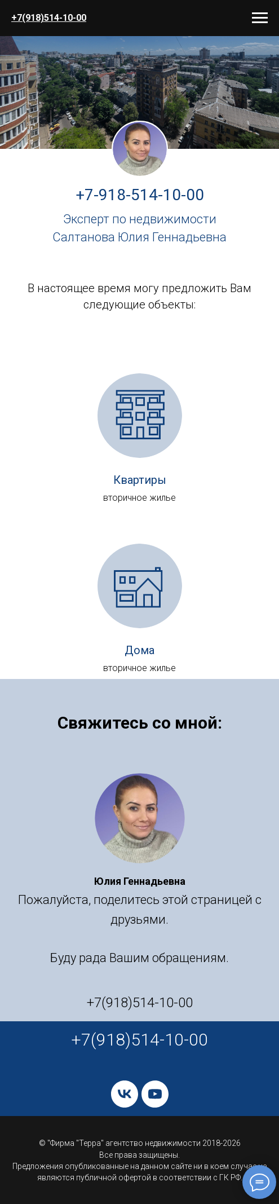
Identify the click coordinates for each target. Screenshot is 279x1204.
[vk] (124, 1094)
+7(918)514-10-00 (48, 17)
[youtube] (155, 1094)
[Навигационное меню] (260, 18)
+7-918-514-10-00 (140, 195)
